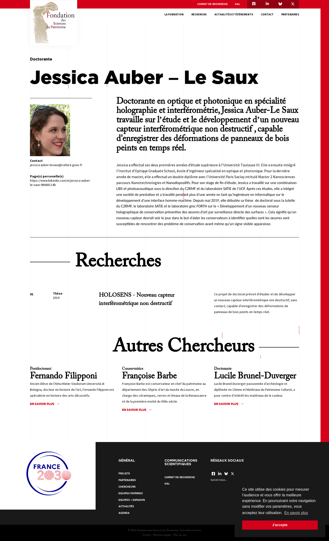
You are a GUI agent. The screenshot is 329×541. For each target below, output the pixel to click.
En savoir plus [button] (296, 513)
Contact (267, 14)
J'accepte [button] (279, 525)
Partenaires (290, 14)
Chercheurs (126, 486)
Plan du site (179, 535)
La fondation (174, 14)
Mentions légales (162, 535)
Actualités (126, 506)
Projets (124, 473)
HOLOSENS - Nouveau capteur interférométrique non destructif (136, 299)
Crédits (147, 535)
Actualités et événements (234, 14)
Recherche (199, 14)
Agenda (124, 513)
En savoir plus (42, 403)
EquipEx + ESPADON (131, 500)
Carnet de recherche (212, 4)
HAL (237, 4)
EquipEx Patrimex (130, 493)
